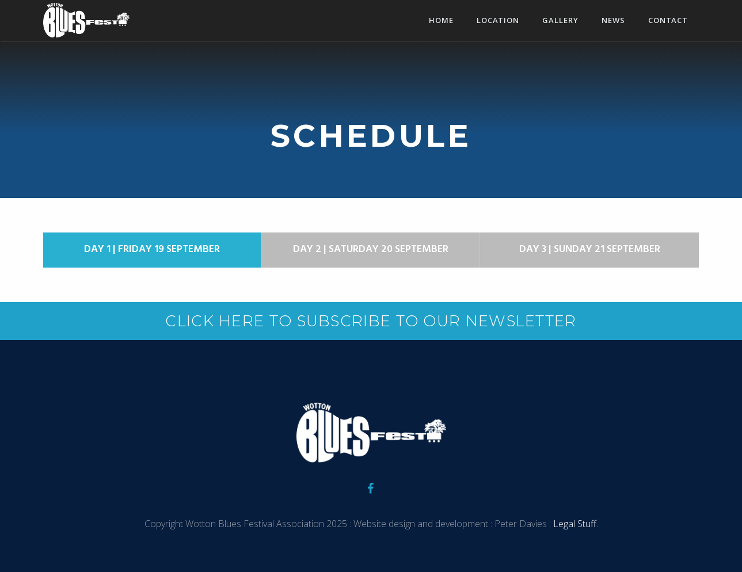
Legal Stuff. (574, 523)
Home (441, 21)
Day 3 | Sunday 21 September (589, 249)
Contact (668, 21)
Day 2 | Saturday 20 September (370, 249)
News (613, 21)
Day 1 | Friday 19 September (152, 249)
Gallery (560, 21)
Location (498, 21)
